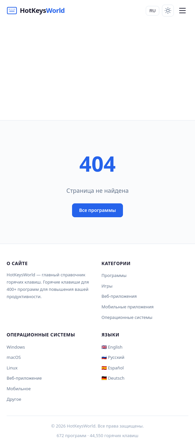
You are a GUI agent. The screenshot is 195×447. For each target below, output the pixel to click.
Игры (106, 286)
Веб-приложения (119, 296)
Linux (12, 368)
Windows (16, 347)
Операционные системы (126, 317)
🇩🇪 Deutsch (112, 378)
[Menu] (182, 11)
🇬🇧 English (112, 347)
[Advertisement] (97, 70)
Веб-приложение (24, 378)
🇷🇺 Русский (112, 357)
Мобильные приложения (127, 307)
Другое (14, 399)
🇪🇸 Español (112, 368)
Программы (114, 275)
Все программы (97, 210)
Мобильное (19, 389)
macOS (14, 357)
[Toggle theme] (168, 11)
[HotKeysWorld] (36, 10)
